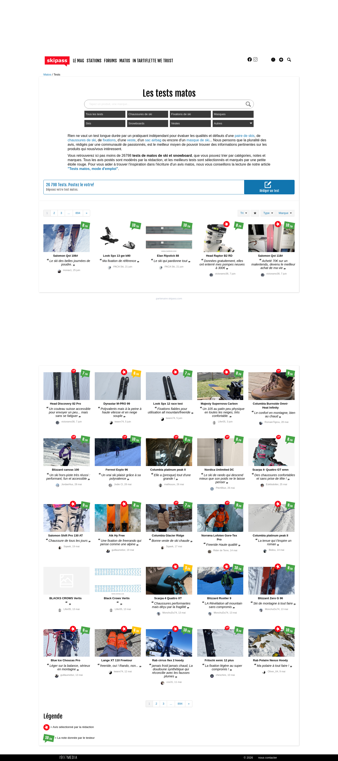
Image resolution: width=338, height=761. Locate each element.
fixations (109, 140)
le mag (78, 60)
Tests (57, 74)
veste (131, 140)
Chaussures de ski (140, 114)
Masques (220, 114)
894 (78, 213)
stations (94, 60)
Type (268, 213)
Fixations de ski (181, 114)
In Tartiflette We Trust (153, 60)
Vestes (175, 123)
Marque (285, 213)
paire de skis (244, 136)
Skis (88, 123)
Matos (47, 74)
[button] (281, 59)
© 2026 (248, 757)
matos (124, 60)
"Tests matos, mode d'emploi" (93, 169)
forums (110, 60)
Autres (233, 123)
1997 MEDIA (69, 757)
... (69, 213)
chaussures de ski (82, 140)
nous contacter (267, 757)
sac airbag (153, 140)
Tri (243, 213)
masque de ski (197, 140)
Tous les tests (94, 114)
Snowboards (136, 123)
